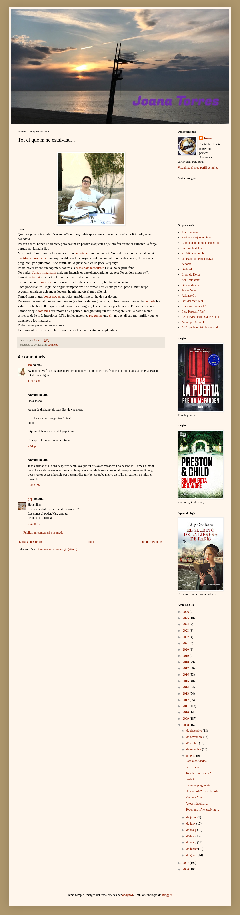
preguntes (95, 315)
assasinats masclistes (90, 268)
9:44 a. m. (34, 485)
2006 (186, 869)
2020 (186, 649)
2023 (186, 630)
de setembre (194, 749)
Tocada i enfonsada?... (199, 773)
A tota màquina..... (197, 803)
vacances (53, 344)
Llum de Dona (191, 274)
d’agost (191, 755)
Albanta (187, 264)
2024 (186, 624)
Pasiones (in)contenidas (196, 237)
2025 (186, 618)
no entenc (81, 253)
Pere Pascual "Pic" (193, 311)
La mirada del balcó (194, 248)
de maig (191, 830)
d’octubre (192, 743)
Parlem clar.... (194, 767)
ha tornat (34, 277)
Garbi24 (187, 269)
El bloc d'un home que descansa (202, 242)
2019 (186, 655)
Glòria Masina (191, 285)
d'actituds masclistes (32, 258)
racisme (46, 282)
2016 (186, 674)
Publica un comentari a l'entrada (43, 532)
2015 (186, 681)
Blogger (167, 895)
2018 (186, 662)
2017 (186, 668)
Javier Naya (189, 290)
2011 (186, 706)
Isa (30, 365)
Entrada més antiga (151, 541)
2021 (186, 643)
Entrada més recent (31, 541)
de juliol (191, 817)
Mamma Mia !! (195, 797)
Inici (91, 541)
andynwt (127, 895)
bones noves (52, 296)
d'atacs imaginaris (44, 272)
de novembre (194, 737)
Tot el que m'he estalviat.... (202, 809)
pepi (31, 499)
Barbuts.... (192, 779)
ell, (110, 315)
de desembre (194, 730)
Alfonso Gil (189, 295)
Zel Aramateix (191, 280)
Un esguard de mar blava (197, 258)
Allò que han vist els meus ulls (201, 327)
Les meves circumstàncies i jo (200, 316)
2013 (186, 693)
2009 (186, 718)
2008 (186, 725)
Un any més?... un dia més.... (204, 791)
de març (191, 842)
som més (44, 311)
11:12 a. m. (34, 381)
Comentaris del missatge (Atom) (57, 549)
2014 (186, 687)
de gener (192, 855)
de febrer (192, 849)
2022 (186, 637)
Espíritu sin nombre (194, 253)
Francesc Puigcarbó (194, 306)
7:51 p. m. (34, 446)
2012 (186, 700)
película (149, 301)
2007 (186, 863)
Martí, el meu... (191, 232)
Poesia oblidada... (197, 761)
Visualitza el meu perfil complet (198, 167)
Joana (208, 138)
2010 (186, 712)
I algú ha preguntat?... (199, 785)
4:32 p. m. (34, 523)
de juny (191, 823)
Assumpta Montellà (194, 322)
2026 (186, 611)
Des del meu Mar (192, 301)
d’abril (190, 836)
